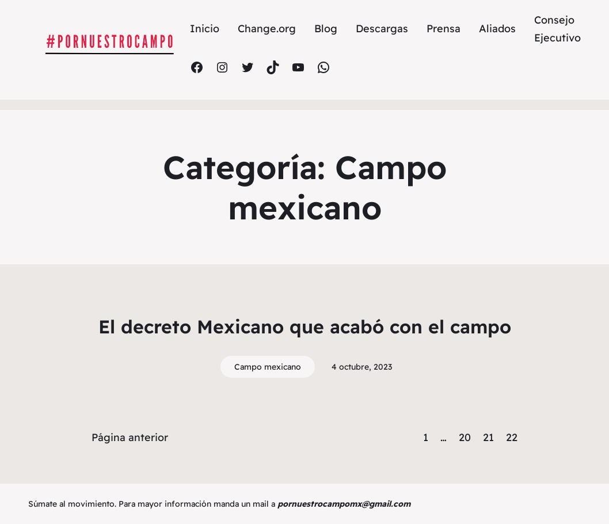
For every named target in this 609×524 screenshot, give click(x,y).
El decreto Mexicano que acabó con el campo (304, 326)
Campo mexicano (267, 367)
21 (488, 437)
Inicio (204, 28)
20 (465, 437)
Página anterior (130, 437)
